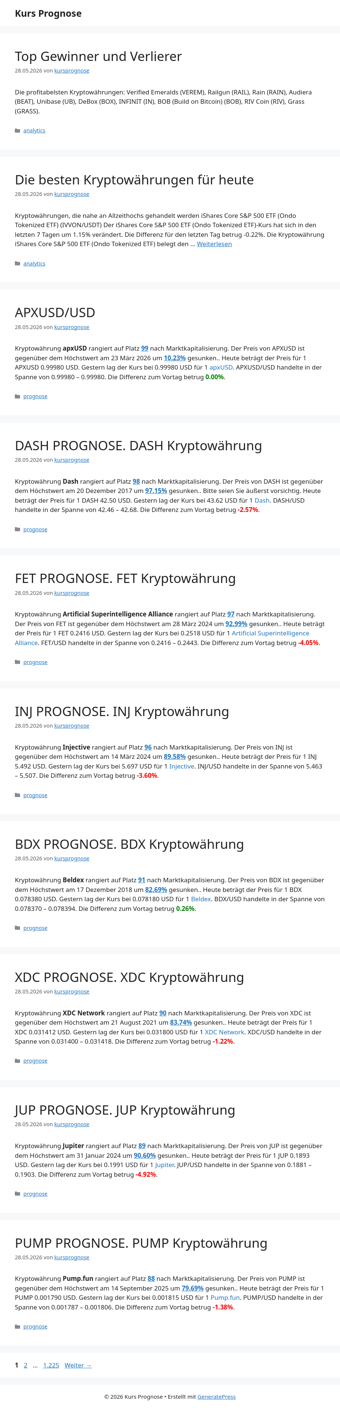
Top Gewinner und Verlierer (98, 56)
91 (141, 880)
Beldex (201, 899)
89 (142, 1145)
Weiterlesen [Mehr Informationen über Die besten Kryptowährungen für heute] (214, 243)
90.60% (145, 1155)
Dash (262, 500)
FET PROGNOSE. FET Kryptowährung (125, 578)
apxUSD (221, 367)
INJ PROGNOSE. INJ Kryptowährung (122, 711)
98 (136, 481)
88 (151, 1278)
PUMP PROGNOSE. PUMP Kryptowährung (141, 1242)
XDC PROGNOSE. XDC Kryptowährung (129, 977)
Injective (181, 766)
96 (147, 747)
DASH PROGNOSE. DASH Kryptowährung (138, 445)
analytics (34, 130)
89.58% (175, 756)
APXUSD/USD (55, 312)
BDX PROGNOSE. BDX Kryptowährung (129, 844)
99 (144, 348)
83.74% (181, 1022)
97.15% (156, 490)
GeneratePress (216, 1396)
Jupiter (164, 1164)
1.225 (51, 1365)
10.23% (175, 358)
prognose (35, 396)
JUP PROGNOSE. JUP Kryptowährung (125, 1109)
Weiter (78, 1365)
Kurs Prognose (48, 13)
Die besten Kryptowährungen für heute (134, 179)
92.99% (237, 623)
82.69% (156, 889)
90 (162, 1013)
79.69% (193, 1288)
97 (231, 614)
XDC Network (224, 1032)
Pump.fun (225, 1297)
